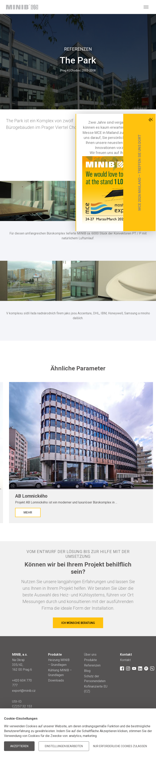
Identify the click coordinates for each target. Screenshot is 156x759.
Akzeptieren (19, 746)
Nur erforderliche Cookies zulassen (120, 746)
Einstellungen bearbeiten (64, 746)
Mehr (28, 512)
